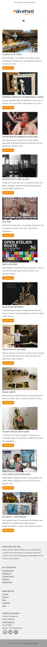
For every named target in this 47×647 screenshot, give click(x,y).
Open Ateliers (9, 264)
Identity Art (6, 573)
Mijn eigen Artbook (12, 307)
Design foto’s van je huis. (16, 179)
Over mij (5, 597)
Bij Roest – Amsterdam (14, 517)
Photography (7, 582)
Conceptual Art (8, 570)
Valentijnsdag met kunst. (16, 432)
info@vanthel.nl (8, 622)
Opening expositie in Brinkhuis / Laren (23, 97)
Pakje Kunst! (9, 392)
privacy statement (31, 643)
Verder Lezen (8, 68)
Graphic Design (8, 576)
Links (4, 606)
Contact (5, 594)
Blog (4, 600)
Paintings (5, 579)
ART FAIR (6, 222)
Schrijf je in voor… (12, 54)
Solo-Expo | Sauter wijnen (16, 474)
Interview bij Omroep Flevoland (20, 137)
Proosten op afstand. (14, 349)
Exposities (6, 603)
